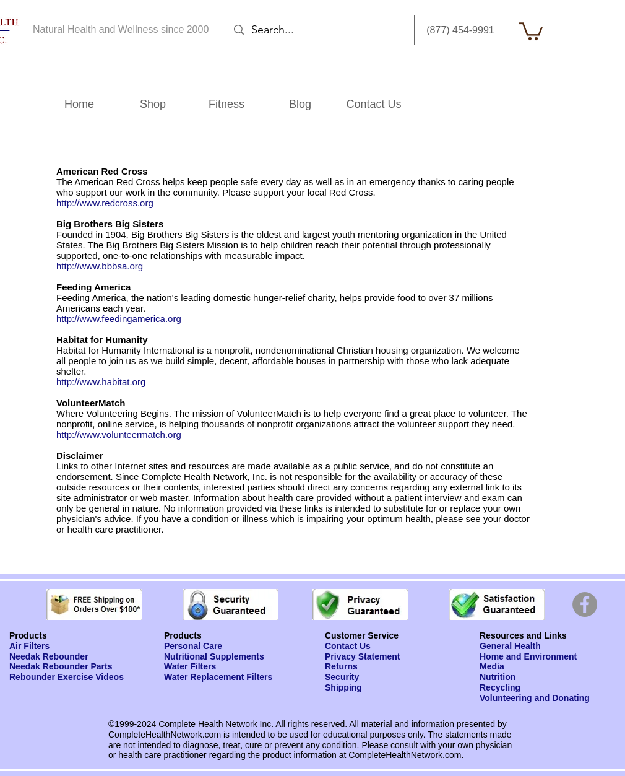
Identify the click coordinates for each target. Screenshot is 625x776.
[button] (531, 30)
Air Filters (29, 646)
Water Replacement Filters (218, 677)
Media (492, 666)
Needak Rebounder (48, 656)
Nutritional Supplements (214, 656)
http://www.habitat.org (100, 382)
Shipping (343, 687)
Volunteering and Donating (535, 698)
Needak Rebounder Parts (61, 666)
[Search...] (319, 30)
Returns (341, 666)
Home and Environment (528, 656)
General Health (510, 646)
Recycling (500, 687)
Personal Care (193, 646)
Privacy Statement (362, 656)
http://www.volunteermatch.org (118, 434)
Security (342, 677)
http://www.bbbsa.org (99, 266)
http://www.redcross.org (104, 203)
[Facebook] (584, 604)
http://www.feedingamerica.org (118, 318)
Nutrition (497, 677)
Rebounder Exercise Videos (66, 677)
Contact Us (348, 646)
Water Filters (190, 666)
